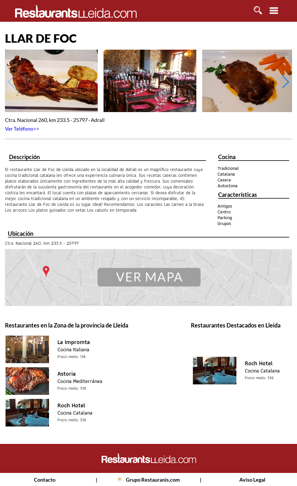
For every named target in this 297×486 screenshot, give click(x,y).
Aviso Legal (252, 479)
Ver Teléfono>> (22, 128)
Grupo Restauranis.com (153, 479)
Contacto (44, 479)
